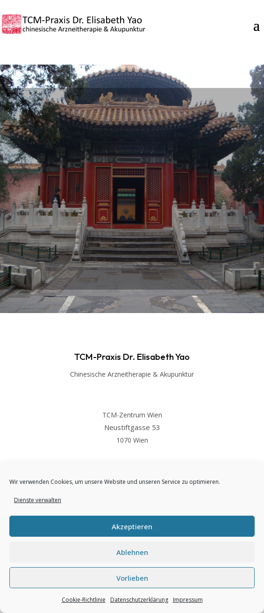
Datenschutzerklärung (139, 600)
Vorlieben (132, 578)
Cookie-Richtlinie (84, 600)
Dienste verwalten (37, 500)
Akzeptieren (132, 526)
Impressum (188, 600)
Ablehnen (132, 552)
